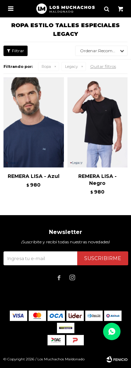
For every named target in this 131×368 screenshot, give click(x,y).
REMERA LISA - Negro (97, 179)
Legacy (71, 66)
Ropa (46, 66)
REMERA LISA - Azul (33, 176)
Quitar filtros (103, 66)
